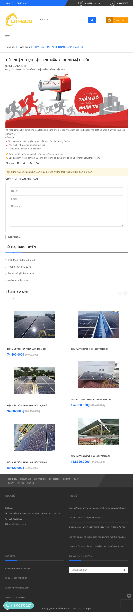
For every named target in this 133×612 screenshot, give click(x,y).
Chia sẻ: (9, 163)
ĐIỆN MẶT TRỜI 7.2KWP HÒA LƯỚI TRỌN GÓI (91, 400)
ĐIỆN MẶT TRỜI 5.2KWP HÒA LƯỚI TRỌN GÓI (27, 406)
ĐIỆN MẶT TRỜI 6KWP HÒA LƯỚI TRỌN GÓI (90, 456)
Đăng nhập (22, 3)
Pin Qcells (54, 479)
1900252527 (22, 605)
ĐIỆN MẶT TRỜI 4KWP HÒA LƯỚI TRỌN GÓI (26, 349)
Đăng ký (9, 3)
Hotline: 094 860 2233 (16, 578)
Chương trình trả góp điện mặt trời (86, 517)
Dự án (76, 479)
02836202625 (122, 3)
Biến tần (66, 479)
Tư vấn (11, 483)
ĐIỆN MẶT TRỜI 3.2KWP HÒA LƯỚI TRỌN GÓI (27, 462)
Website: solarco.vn (15, 597)
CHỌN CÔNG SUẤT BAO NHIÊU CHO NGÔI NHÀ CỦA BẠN (99, 546)
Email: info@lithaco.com (17, 587)
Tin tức (20, 483)
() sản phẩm (119, 20)
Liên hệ (30, 483)
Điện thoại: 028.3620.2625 (18, 568)
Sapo (88, 608)
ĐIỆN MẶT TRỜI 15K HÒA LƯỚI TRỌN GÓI (89, 349)
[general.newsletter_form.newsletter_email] (98, 570)
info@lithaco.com (93, 3)
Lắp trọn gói (40, 479)
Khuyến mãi (25, 479)
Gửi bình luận (14, 237)
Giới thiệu (12, 479)
